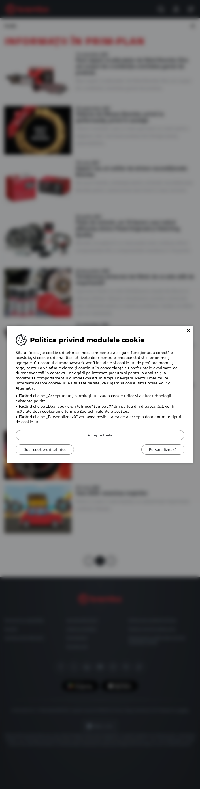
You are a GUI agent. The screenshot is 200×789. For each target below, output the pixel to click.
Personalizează (162, 449)
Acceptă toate (100, 435)
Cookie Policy (157, 383)
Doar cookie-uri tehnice (46, 449)
